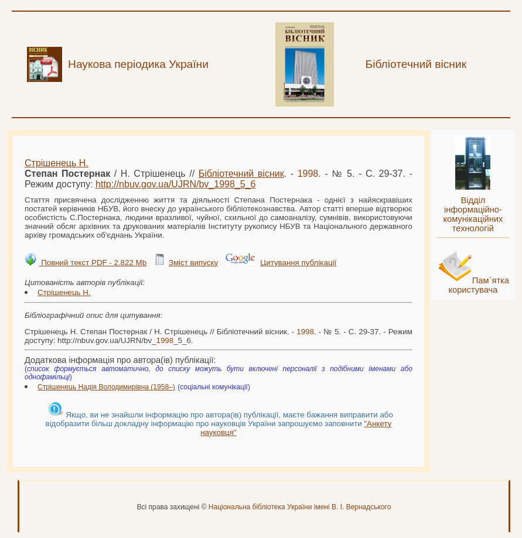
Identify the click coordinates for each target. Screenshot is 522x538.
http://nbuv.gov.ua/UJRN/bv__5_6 (175, 184)
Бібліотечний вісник (241, 174)
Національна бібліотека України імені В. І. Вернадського (300, 507)
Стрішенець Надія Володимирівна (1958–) (106, 387)
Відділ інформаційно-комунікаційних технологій (473, 214)
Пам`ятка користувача (478, 285)
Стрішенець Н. (56, 163)
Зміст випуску (193, 262)
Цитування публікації (298, 262)
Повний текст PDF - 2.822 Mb (92, 262)
